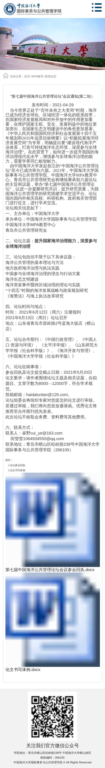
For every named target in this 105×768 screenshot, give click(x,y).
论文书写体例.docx (22, 669)
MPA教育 (37, 76)
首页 (27, 76)
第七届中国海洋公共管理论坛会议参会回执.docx (49, 569)
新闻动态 (50, 76)
